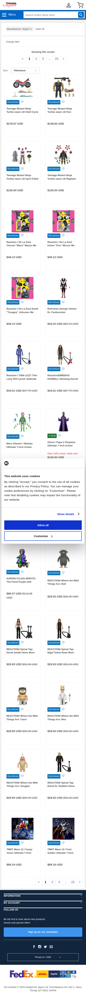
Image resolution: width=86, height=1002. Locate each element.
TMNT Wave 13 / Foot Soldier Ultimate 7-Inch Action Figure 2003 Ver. (60, 853)
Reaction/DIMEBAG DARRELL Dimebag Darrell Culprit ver (62, 379)
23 (56, 58)
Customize (43, 535)
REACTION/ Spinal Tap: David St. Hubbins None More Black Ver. (61, 786)
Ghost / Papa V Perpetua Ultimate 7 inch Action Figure (61, 445)
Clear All (39, 29)
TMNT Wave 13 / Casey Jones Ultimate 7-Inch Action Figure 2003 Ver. (19, 853)
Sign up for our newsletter (43, 932)
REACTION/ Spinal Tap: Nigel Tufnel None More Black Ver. (60, 652)
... (50, 58)
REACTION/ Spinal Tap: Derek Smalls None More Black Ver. (20, 652)
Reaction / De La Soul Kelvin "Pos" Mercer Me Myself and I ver (61, 245)
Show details (65, 513)
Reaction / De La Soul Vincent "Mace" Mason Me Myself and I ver (21, 245)
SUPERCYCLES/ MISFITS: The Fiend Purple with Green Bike (21, 582)
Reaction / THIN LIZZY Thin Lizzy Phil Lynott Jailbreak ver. (21, 379)
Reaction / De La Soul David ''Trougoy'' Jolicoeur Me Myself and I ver (22, 312)
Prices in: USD (43, 957)
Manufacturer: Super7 (19, 29)
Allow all (43, 525)
